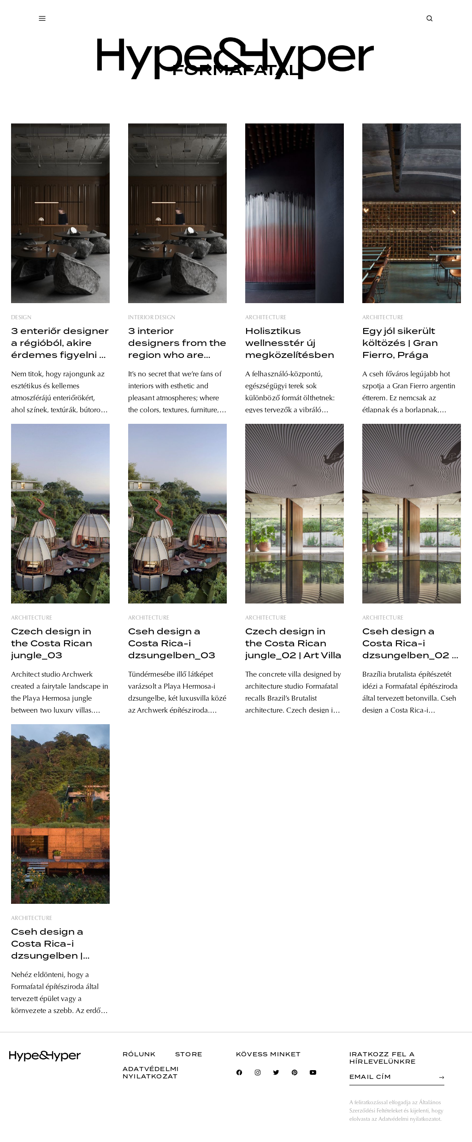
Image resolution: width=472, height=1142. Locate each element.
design (21, 318)
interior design (151, 318)
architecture (265, 318)
